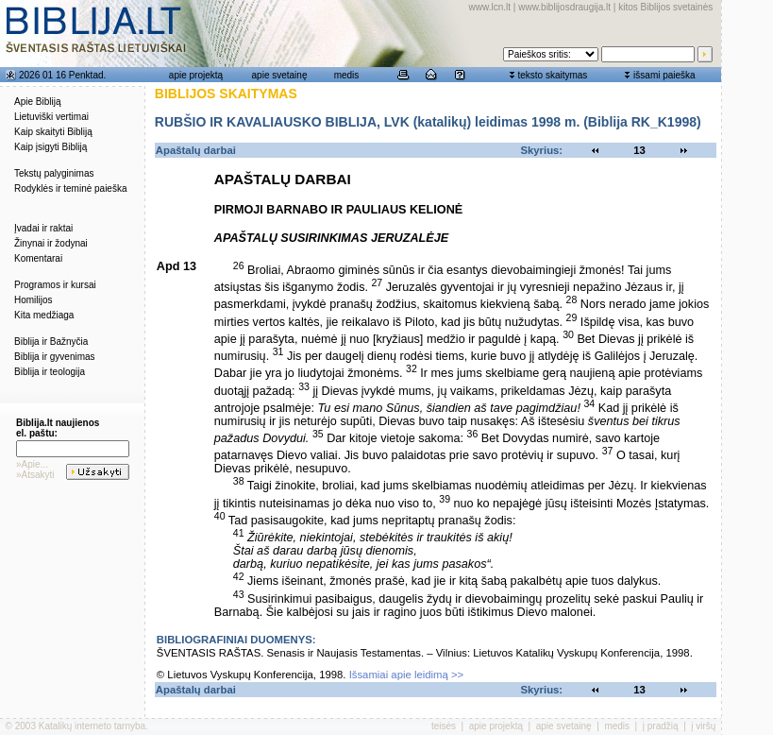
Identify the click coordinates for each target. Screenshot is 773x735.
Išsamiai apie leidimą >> (406, 674)
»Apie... (32, 464)
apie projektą (196, 75)
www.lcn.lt (490, 7)
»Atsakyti (35, 475)
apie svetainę (280, 75)
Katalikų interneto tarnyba (92, 726)
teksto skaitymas (552, 75)
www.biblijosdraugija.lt (564, 7)
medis (347, 75)
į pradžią (661, 726)
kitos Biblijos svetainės (665, 7)
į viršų (703, 726)
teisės (443, 726)
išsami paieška (664, 75)
